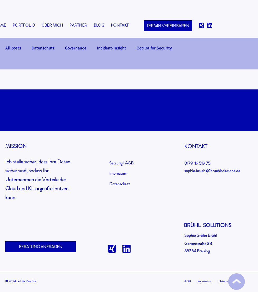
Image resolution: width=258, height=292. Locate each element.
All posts (13, 48)
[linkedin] (209, 25)
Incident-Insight (111, 48)
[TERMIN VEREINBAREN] (168, 25)
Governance (75, 48)
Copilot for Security (154, 48)
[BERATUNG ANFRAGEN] (40, 246)
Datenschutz (43, 48)
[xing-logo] (201, 25)
